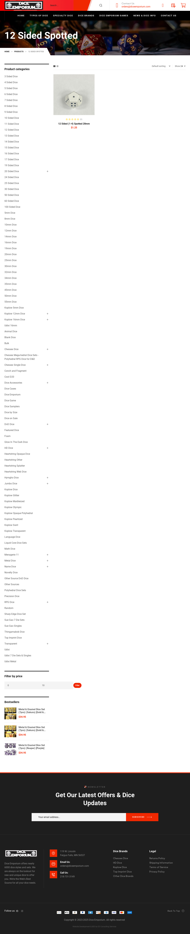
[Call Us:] (53, 874)
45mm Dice (10, 290)
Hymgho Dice (11, 477)
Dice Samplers (12, 406)
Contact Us (128, 3)
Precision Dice (11, 596)
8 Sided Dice (11, 106)
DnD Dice (9, 424)
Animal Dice (10, 331)
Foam (7, 436)
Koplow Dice (11, 489)
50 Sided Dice (11, 195)
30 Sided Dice (11, 189)
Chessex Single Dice (15, 365)
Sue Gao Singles (13, 625)
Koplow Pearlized (13, 519)
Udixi (7, 649)
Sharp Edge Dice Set (15, 614)
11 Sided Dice (11, 123)
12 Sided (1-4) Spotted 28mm (74, 123)
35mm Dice (10, 284)
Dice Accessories (13, 382)
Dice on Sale (11, 418)
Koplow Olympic (13, 507)
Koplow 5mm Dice (14, 307)
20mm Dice (10, 254)
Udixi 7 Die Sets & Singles (17, 655)
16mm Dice (10, 242)
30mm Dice (10, 266)
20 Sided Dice (11, 171)
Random (8, 608)
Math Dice (9, 548)
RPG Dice (9, 602)
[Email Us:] (53, 864)
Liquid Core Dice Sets (15, 542)
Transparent (10, 643)
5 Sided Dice (11, 88)
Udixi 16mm (10, 325)
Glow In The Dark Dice (16, 442)
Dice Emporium (12, 394)
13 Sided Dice (11, 135)
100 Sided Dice (12, 206)
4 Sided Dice (11, 82)
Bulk (6, 343)
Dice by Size (10, 412)
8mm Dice (9, 218)
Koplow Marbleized (14, 501)
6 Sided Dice (11, 94)
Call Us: (64, 872)
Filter (77, 685)
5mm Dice (9, 212)
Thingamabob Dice (14, 631)
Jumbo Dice (10, 483)
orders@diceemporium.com (136, 6)
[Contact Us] (117, 5)
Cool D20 (9, 376)
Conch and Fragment (15, 370)
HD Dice (8, 448)
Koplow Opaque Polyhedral (18, 513)
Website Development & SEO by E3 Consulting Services (94, 927)
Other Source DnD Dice (16, 578)
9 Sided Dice (11, 112)
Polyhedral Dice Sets (15, 590)
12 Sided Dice (11, 129)
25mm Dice (10, 260)
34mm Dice (10, 278)
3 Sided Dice (11, 76)
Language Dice (12, 536)
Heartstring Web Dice (15, 471)
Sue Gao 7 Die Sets (14, 620)
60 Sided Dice (11, 201)
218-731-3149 (67, 876)
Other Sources (11, 584)
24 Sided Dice (11, 177)
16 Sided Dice (11, 153)
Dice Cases (10, 388)
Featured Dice (11, 430)
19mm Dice (10, 248)
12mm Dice (10, 230)
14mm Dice (10, 236)
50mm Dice (10, 295)
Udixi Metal (10, 661)
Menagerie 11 (11, 554)
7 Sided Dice (11, 100)
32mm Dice (10, 272)
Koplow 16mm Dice (14, 319)
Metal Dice (10, 560)
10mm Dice (10, 224)
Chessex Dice (11, 349)
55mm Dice (10, 301)
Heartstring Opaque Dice (17, 453)
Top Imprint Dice (13, 637)
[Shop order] (161, 66)
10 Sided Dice (11, 118)
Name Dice (10, 566)
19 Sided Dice (11, 165)
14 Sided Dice (11, 141)
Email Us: (65, 862)
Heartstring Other (13, 459)
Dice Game (10, 400)
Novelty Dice (11, 572)
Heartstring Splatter (14, 465)
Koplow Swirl (11, 525)
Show (177, 66)
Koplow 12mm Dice (14, 313)
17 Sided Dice (11, 159)
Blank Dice (10, 337)
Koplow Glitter (11, 495)
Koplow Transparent (15, 531)
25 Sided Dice (11, 183)
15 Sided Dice (11, 147)
